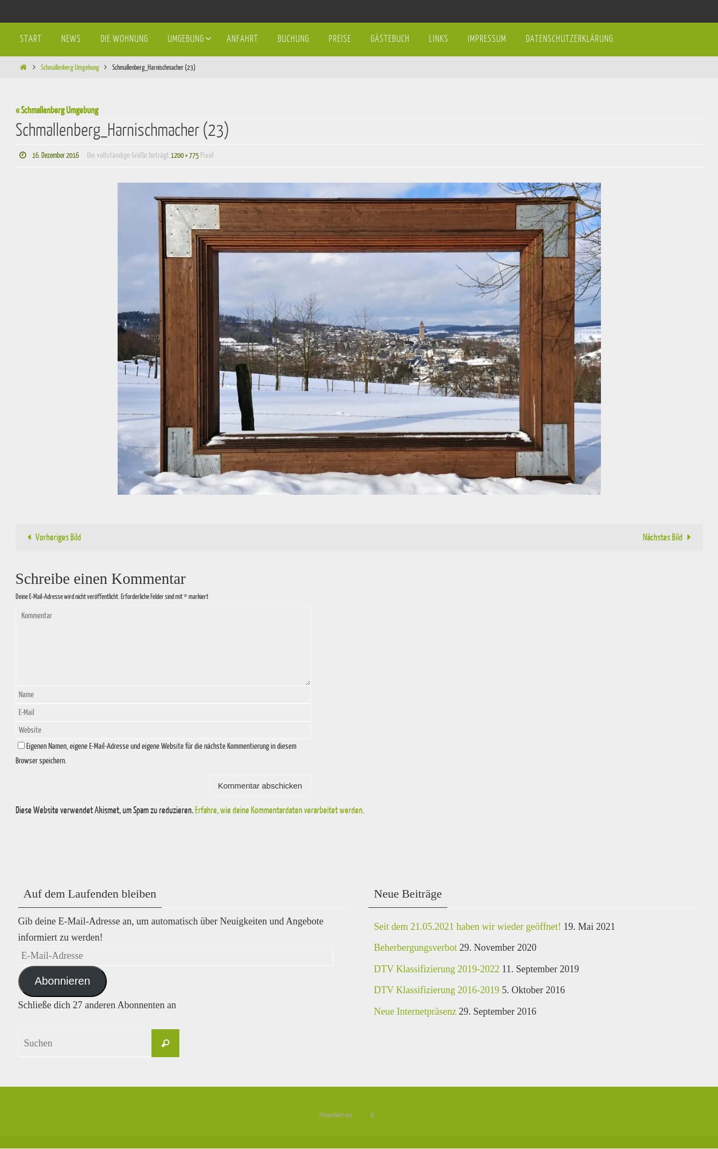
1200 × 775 (194, 155)
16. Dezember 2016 (58, 155)
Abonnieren (62, 981)
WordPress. (387, 1115)
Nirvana (361, 1115)
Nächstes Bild (669, 537)
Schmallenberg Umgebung (70, 67)
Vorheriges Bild (51, 537)
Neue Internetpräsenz (415, 1012)
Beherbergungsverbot (415, 948)
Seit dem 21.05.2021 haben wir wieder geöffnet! (467, 926)
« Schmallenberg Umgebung (57, 110)
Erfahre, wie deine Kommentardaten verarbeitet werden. (279, 810)
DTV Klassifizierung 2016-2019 (436, 990)
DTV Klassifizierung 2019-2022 (436, 969)
